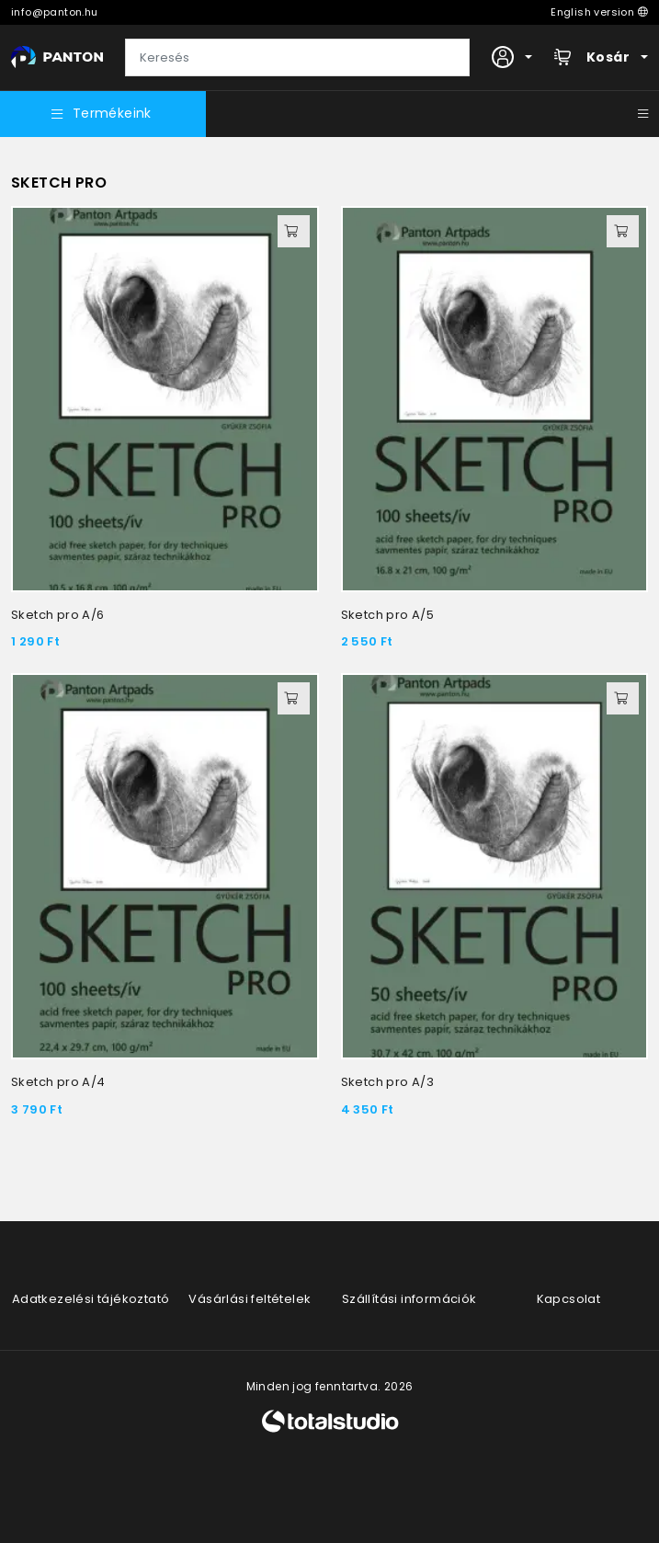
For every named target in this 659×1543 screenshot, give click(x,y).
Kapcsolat (569, 1299)
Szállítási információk (409, 1299)
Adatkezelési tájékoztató (91, 1299)
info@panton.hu (54, 12)
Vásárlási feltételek (249, 1299)
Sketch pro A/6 (58, 614)
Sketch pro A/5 (388, 614)
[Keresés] (297, 58)
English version (599, 12)
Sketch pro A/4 (58, 1082)
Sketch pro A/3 (388, 1082)
